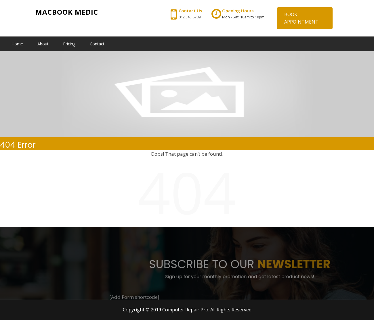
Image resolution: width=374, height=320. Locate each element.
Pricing (69, 44)
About (43, 44)
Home (17, 44)
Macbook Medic (66, 12)
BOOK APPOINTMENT (301, 18)
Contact (97, 44)
